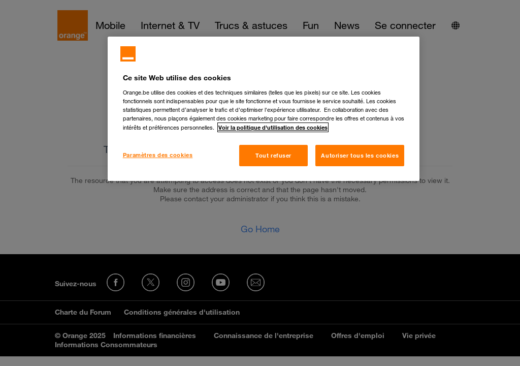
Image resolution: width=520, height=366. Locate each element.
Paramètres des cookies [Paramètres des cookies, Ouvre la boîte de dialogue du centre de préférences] (158, 155)
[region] (263, 109)
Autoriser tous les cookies (360, 155)
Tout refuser (273, 155)
